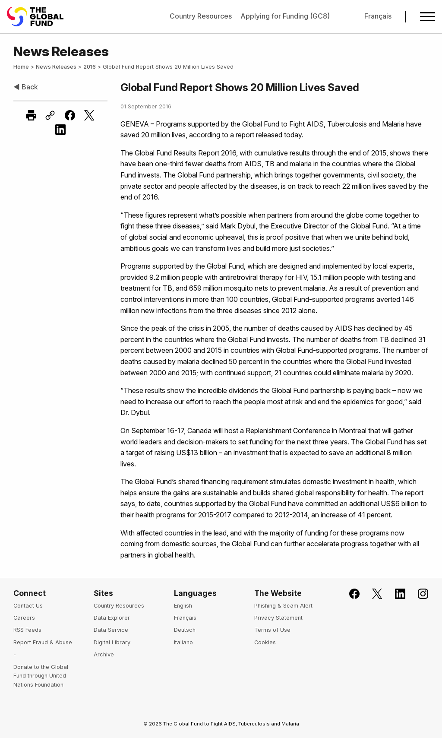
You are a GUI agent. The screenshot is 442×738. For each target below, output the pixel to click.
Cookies (265, 642)
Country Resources (201, 16)
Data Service (111, 630)
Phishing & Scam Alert (283, 605)
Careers (24, 617)
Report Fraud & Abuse (42, 642)
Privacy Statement (278, 617)
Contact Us (28, 605)
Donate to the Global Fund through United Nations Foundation (40, 676)
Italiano (183, 642)
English (183, 605)
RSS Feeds (27, 630)
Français (377, 16)
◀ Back (25, 86)
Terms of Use (272, 630)
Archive (104, 654)
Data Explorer (112, 617)
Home (21, 66)
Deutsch (185, 630)
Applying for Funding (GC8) (285, 16)
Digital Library (112, 642)
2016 (89, 66)
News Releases (56, 66)
